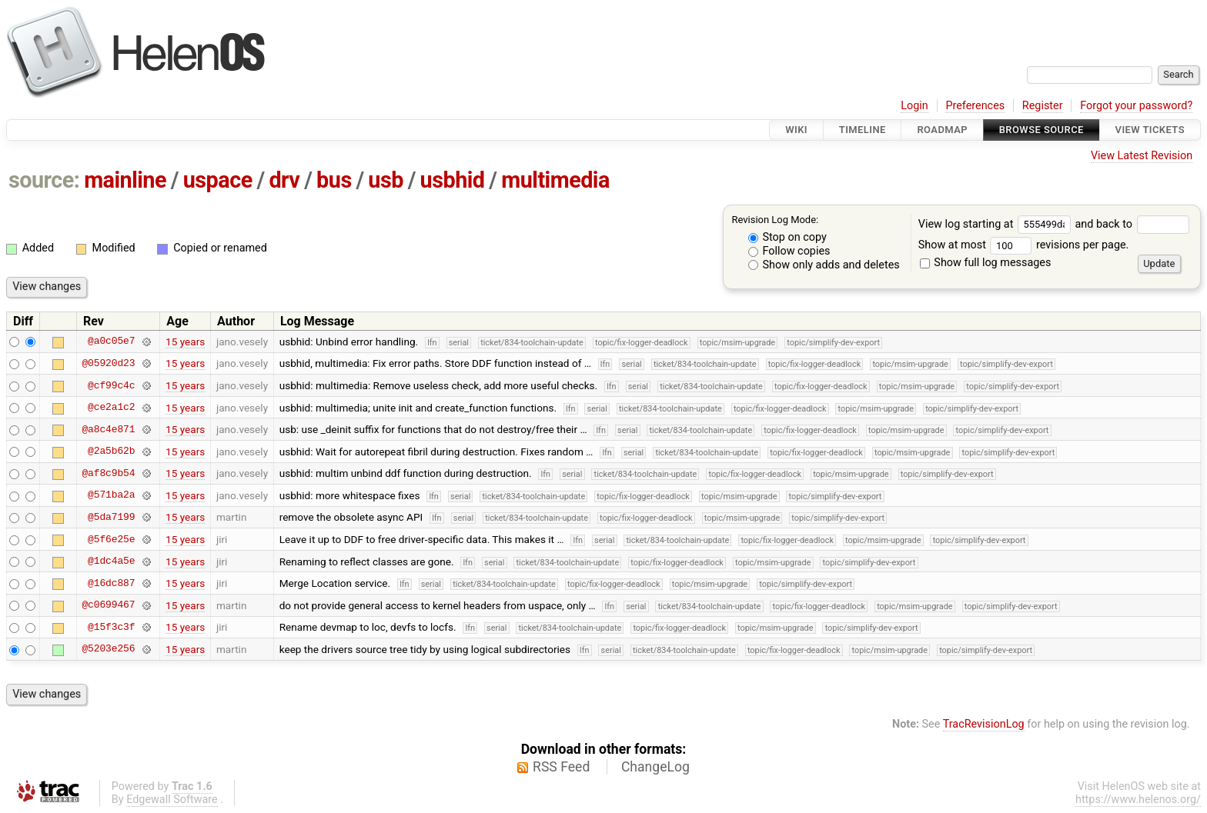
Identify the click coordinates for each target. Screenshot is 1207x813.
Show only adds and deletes (824, 265)
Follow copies (789, 251)
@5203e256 (108, 649)
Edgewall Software (172, 799)
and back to (1132, 224)
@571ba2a (111, 495)
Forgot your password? (1136, 105)
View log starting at (996, 224)
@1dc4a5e (111, 561)
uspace (217, 180)
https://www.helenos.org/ (1138, 799)
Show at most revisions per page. (1023, 245)
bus (334, 180)
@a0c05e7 (111, 341)
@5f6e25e (111, 539)
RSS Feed (561, 767)
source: (44, 180)
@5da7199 (111, 517)
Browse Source (1041, 129)
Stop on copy (787, 237)
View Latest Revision (1141, 155)
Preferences (975, 105)
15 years (185, 341)
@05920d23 (108, 363)
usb (385, 180)
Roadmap (942, 129)
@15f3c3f (111, 627)
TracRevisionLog (984, 724)
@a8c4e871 (108, 429)
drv (284, 180)
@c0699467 (108, 605)
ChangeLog (655, 767)
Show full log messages (986, 262)
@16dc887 (111, 583)
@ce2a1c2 (111, 408)
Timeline (862, 129)
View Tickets (1150, 129)
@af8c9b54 (108, 473)
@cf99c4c (111, 385)
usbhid (452, 180)
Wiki (796, 129)
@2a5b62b (111, 451)
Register (1042, 105)
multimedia (555, 180)
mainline (125, 180)
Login (914, 105)
